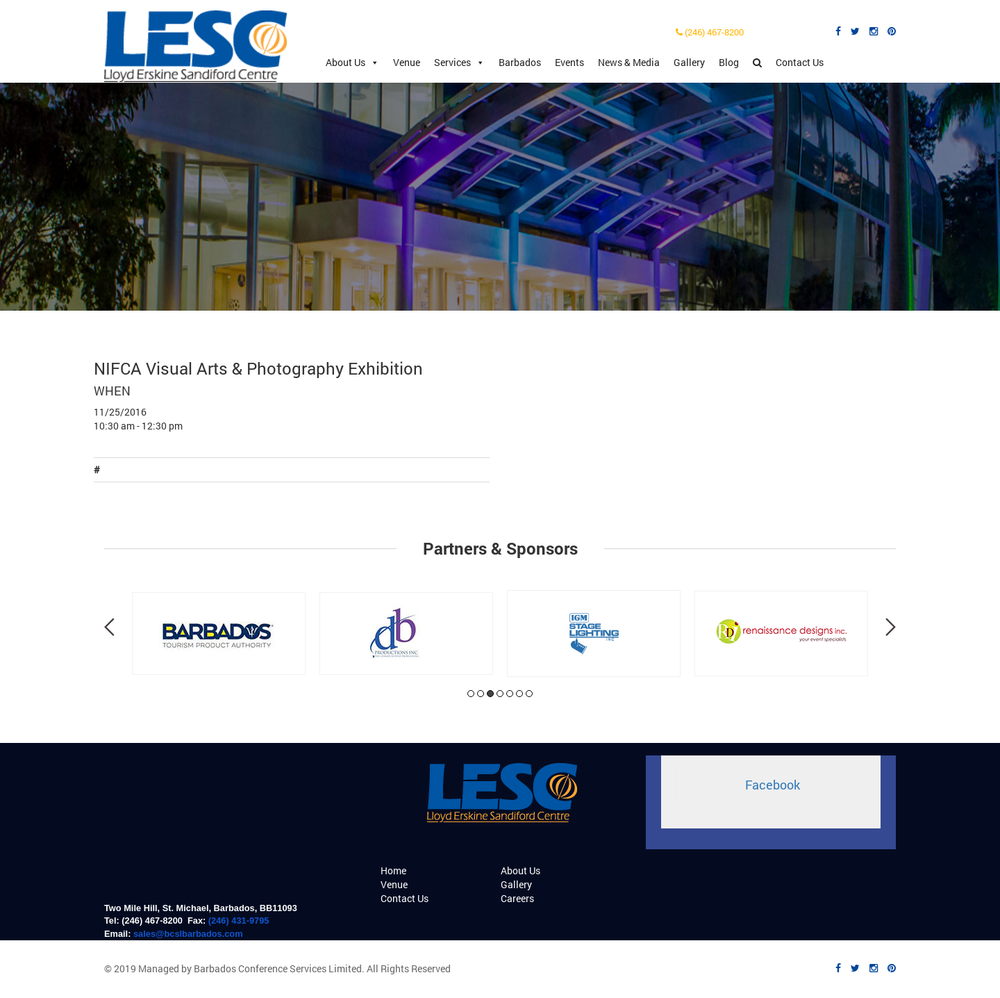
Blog (729, 62)
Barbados (520, 62)
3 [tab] (490, 693)
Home (393, 870)
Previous (109, 627)
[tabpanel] (218, 633)
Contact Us (800, 62)
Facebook (772, 785)
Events (569, 62)
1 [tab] (470, 693)
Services (459, 62)
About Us (352, 62)
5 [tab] (509, 693)
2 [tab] (480, 693)
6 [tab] (519, 693)
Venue (406, 62)
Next (890, 627)
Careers (517, 898)
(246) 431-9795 (238, 920)
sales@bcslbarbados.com (188, 934)
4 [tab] (500, 693)
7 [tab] (529, 693)
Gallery (689, 62)
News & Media (629, 62)
